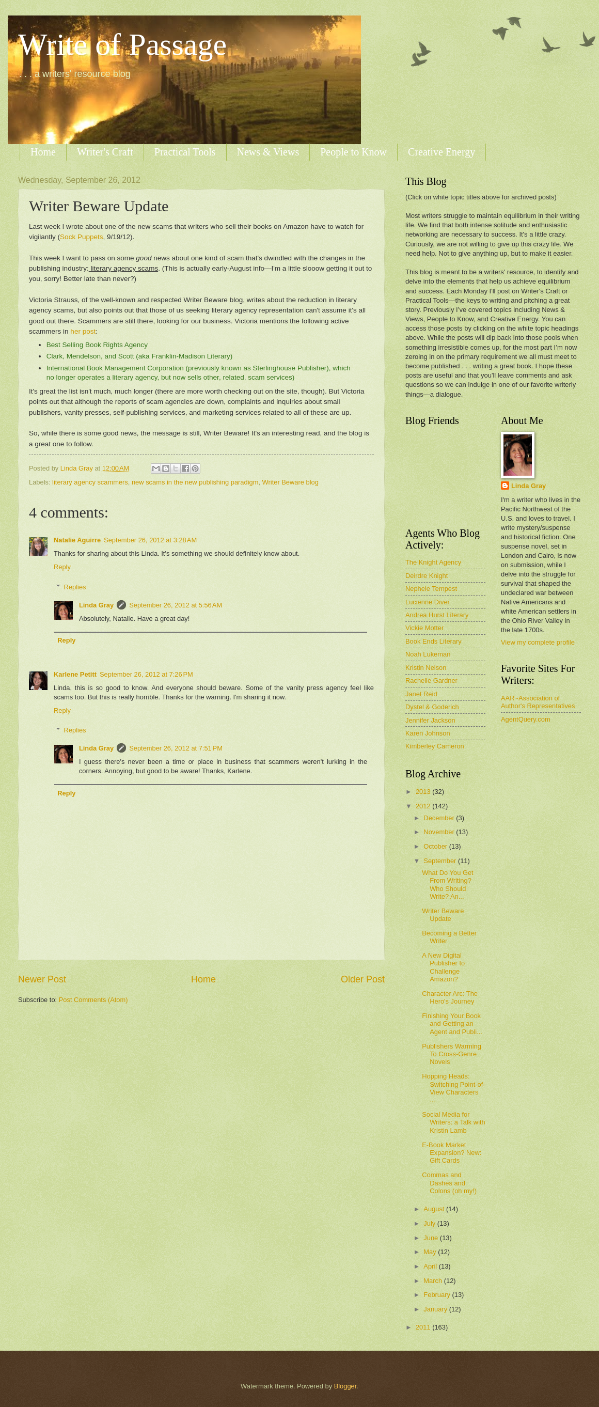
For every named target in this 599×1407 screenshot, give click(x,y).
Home (43, 152)
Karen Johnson (427, 733)
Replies (75, 587)
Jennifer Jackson (430, 720)
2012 (424, 806)
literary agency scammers (90, 482)
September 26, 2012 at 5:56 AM (175, 605)
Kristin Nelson (425, 667)
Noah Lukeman (427, 654)
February (437, 1295)
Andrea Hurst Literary (436, 615)
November (439, 832)
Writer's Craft (105, 152)
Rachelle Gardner (431, 680)
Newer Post (42, 979)
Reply (62, 567)
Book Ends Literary (433, 641)
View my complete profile (538, 642)
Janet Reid (421, 694)
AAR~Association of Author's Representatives (538, 702)
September (440, 861)
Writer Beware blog (290, 482)
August (434, 1209)
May (430, 1252)
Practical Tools (185, 152)
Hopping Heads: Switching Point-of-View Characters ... (453, 1088)
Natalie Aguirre (77, 540)
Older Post (363, 979)
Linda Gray (96, 605)
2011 (424, 1327)
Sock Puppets (81, 237)
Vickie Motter (424, 628)
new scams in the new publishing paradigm (195, 482)
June (431, 1238)
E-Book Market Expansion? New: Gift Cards (451, 1153)
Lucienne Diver (427, 602)
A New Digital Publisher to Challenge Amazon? (443, 967)
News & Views (268, 152)
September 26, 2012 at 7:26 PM (146, 674)
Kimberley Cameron (434, 746)
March (433, 1281)
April (430, 1266)
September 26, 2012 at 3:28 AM (150, 540)
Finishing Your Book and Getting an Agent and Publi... (452, 1024)
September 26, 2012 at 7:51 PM (176, 748)
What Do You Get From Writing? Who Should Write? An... (448, 884)
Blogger (345, 1386)
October (436, 846)
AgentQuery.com (525, 719)
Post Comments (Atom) (93, 1000)
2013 (424, 791)
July (430, 1223)
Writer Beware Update (443, 915)
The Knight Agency (433, 562)
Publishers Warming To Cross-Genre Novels (451, 1054)
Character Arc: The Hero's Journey (450, 997)
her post (83, 331)
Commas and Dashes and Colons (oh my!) (449, 1183)
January (436, 1309)
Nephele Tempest (431, 588)
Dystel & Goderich (432, 707)
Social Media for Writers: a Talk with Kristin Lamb (453, 1122)
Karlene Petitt (75, 674)
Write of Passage (122, 44)
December (439, 818)
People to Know (353, 152)
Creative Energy (441, 152)
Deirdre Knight (426, 576)
